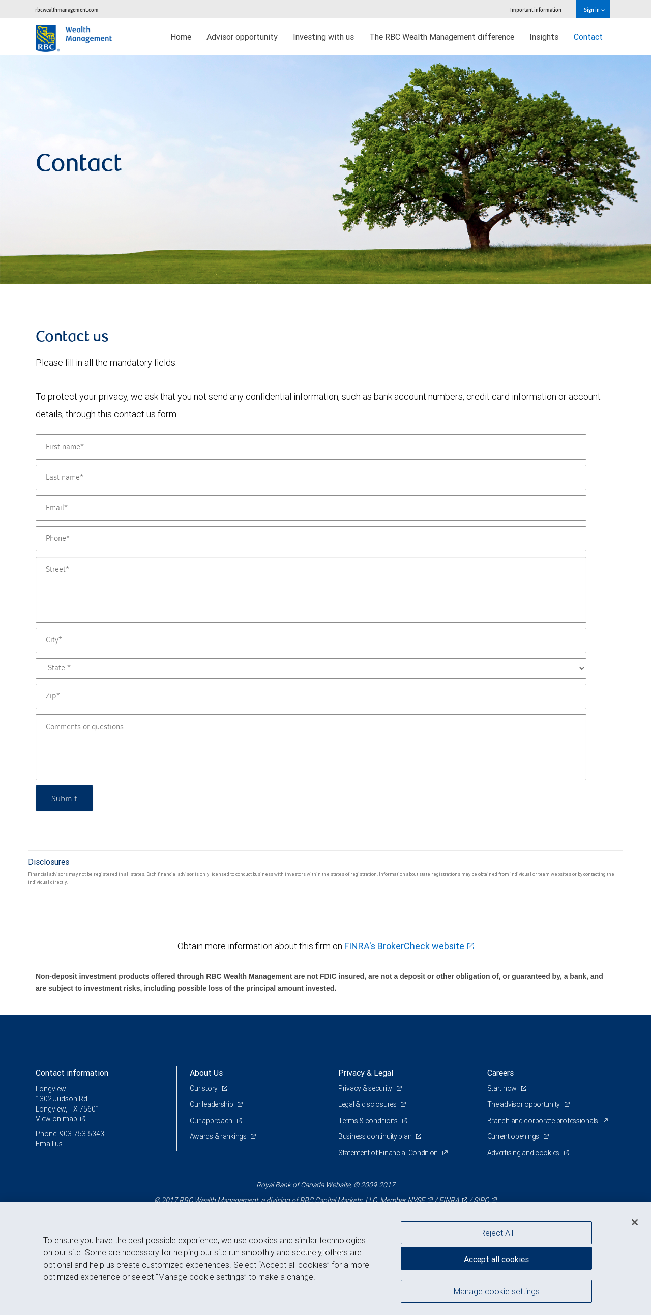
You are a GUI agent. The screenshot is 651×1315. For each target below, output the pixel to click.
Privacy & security (366, 1088)
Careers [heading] (500, 1073)
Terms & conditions (368, 1120)
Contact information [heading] (72, 1073)
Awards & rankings (219, 1136)
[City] (311, 640)
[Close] (635, 1222)
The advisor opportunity (524, 1104)
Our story (204, 1088)
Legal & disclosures (368, 1104)
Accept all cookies (496, 1259)
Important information (535, 9)
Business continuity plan (375, 1136)
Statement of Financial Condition (388, 1152)
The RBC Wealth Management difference (441, 37)
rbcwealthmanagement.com (67, 9)
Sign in (594, 9)
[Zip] (311, 696)
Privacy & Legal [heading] (365, 1073)
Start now (502, 1088)
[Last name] (311, 477)
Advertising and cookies (524, 1152)
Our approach (212, 1120)
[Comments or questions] (311, 747)
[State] (311, 668)
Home (180, 37)
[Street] (311, 590)
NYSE (416, 1200)
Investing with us (323, 37)
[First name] (311, 447)
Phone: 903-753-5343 (70, 1133)
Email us (49, 1143)
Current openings (514, 1136)
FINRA (449, 1200)
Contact (588, 37)
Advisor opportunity (242, 37)
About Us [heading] (206, 1073)
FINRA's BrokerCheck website (404, 946)
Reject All (496, 1233)
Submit (64, 798)
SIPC (481, 1200)
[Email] (311, 508)
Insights (543, 37)
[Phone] (311, 538)
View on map (56, 1118)
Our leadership (212, 1104)
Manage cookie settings (497, 1291)
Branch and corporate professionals (543, 1120)
